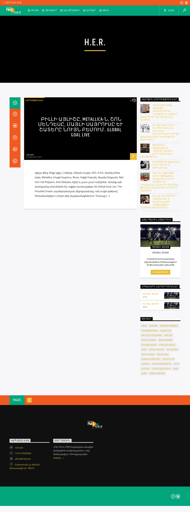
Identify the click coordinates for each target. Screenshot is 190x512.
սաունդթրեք (157, 450)
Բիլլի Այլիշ (157, 427)
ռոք (144, 450)
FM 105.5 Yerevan (151, 412)
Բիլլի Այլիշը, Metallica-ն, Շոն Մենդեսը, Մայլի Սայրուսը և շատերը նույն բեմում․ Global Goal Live (80, 204)
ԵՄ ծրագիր (72, 10)
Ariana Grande (169, 403)
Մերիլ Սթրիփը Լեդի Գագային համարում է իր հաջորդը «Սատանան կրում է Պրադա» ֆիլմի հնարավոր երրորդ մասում (159, 259)
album (153, 403)
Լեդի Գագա (148, 431)
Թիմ (106, 10)
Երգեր (91, 10)
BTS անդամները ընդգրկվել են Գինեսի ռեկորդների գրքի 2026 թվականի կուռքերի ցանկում (160, 210)
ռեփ (175, 446)
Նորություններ (34, 177)
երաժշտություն (161, 441)
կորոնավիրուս (161, 446)
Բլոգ (35, 10)
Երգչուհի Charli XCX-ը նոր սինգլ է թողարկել (166, 242)
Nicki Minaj (165, 417)
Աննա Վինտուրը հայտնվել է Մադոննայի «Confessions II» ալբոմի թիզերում (157, 279)
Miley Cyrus (149, 417)
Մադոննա (162, 431)
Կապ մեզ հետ (12, 2)
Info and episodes (160, 349)
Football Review (150, 371)
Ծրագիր (51, 10)
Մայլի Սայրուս (151, 436)
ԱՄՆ (144, 427)
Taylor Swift (167, 422)
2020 (144, 403)
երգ (176, 441)
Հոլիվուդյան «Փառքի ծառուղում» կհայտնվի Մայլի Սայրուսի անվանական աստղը (158, 190)
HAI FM (168, 412)
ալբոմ (145, 441)
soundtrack (149, 422)
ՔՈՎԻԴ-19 (168, 436)
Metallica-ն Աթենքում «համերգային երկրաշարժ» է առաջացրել (156, 228)
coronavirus (149, 408)
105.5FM (30, 232)
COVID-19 (165, 408)
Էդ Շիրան (172, 427)
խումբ (145, 446)
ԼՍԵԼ (169, 10)
